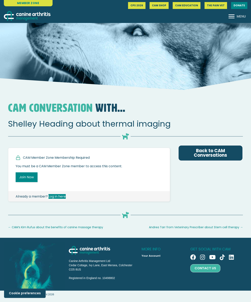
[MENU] (237, 16)
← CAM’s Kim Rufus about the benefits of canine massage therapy (55, 227)
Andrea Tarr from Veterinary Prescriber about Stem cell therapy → (196, 227)
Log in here (57, 196)
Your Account (151, 256)
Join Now (26, 177)
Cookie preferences (25, 293)
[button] (193, 257)
